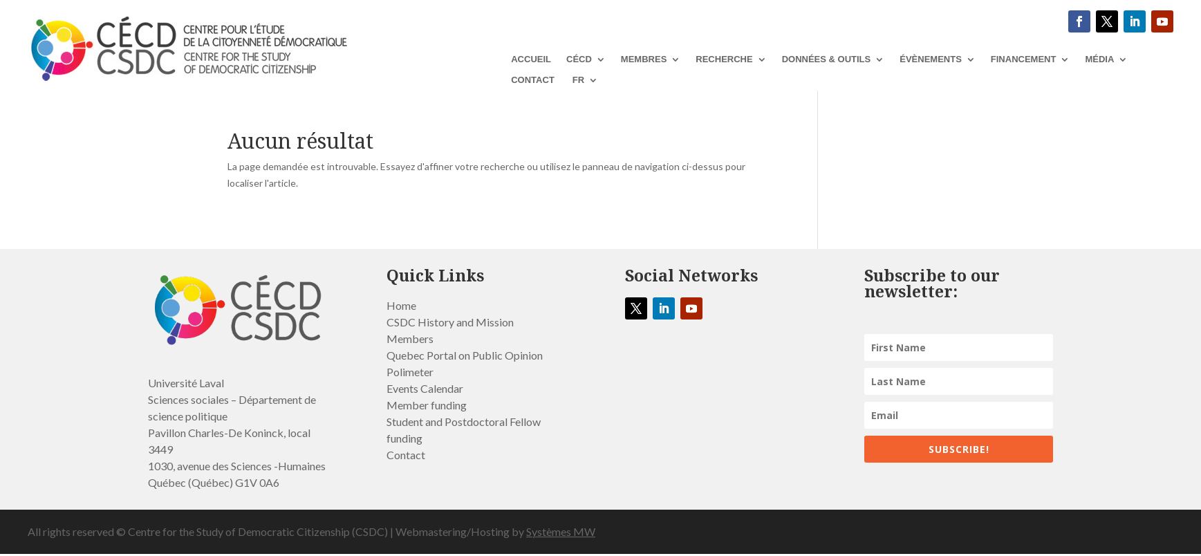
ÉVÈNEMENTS (931, 59)
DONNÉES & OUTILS (826, 59)
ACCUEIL (531, 59)
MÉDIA (1099, 59)
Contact (533, 80)
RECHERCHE (724, 59)
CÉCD (579, 59)
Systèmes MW (560, 531)
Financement (1023, 59)
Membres (644, 59)
